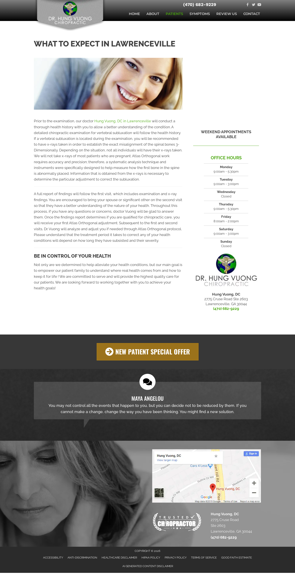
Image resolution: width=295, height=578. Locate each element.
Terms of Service (204, 557)
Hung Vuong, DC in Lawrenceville (122, 121)
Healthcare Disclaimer (119, 557)
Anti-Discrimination (82, 557)
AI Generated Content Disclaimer (147, 566)
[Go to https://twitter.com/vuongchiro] (253, 5)
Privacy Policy (176, 557)
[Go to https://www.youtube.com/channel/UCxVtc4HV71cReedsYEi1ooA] (259, 5)
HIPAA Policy (150, 557)
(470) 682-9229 (199, 4)
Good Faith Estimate (236, 557)
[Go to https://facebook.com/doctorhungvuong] (248, 5)
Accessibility (53, 557)
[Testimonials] (147, 400)
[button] (148, 351)
